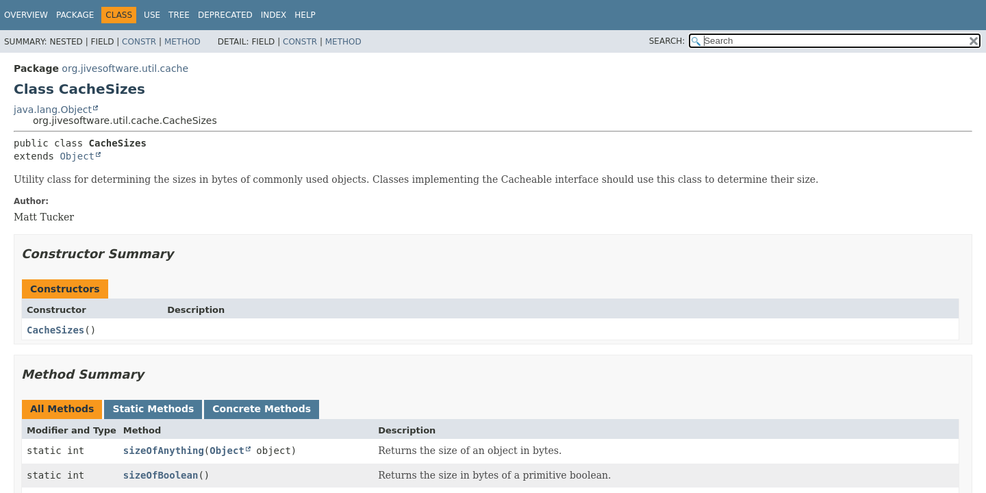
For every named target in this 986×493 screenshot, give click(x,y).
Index (274, 15)
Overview (26, 15)
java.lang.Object (53, 109)
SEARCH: (667, 41)
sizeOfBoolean (161, 475)
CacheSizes (55, 330)
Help (305, 15)
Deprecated (225, 15)
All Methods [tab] (62, 408)
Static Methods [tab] (153, 408)
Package (75, 15)
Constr (139, 42)
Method (182, 42)
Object (77, 156)
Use (152, 15)
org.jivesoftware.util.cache (125, 68)
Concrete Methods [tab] (261, 408)
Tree (179, 15)
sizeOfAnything (163, 450)
